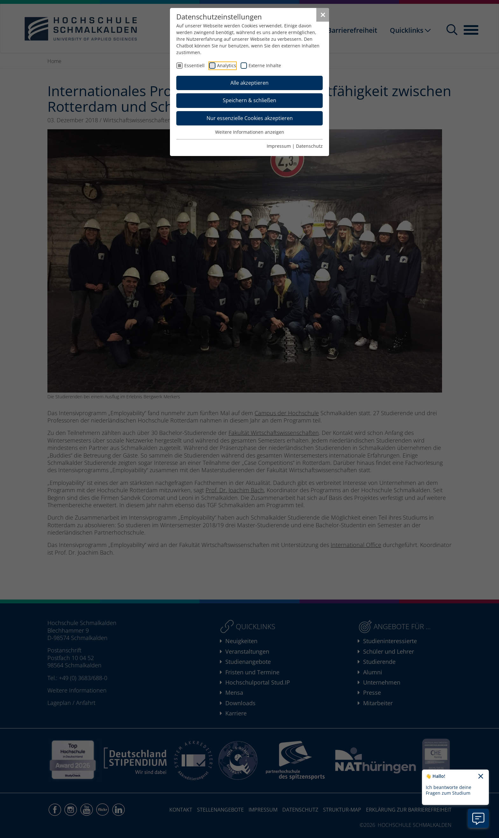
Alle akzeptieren (249, 82)
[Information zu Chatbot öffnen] (478, 818)
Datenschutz (309, 146)
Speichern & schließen (249, 100)
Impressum (279, 146)
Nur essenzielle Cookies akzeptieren (250, 118)
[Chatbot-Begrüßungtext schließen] (480, 776)
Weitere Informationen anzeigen (249, 132)
